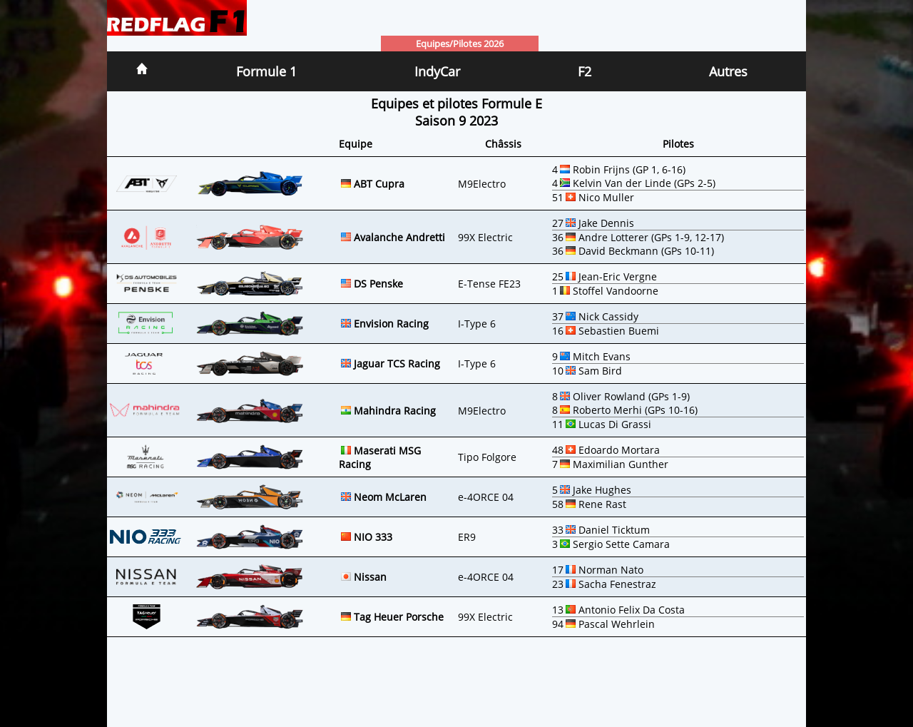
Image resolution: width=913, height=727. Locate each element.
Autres (728, 71)
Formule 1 (266, 71)
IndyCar (437, 71)
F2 (584, 71)
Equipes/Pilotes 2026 (460, 43)
